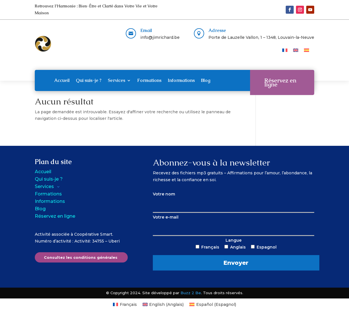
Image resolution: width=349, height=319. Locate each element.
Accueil (62, 80)
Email (146, 30)
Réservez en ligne (280, 82)
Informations (181, 80)
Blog (205, 80)
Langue (233, 254)
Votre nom (233, 199)
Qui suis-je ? (89, 80)
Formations (149, 80)
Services (116, 80)
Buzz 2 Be (190, 292)
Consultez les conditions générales (80, 257)
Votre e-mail (233, 223)
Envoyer (236, 262)
